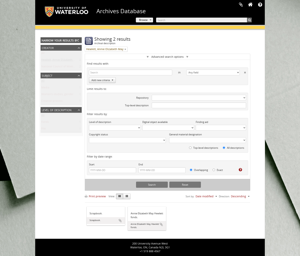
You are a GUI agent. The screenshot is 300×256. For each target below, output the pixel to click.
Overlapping (199, 170)
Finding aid (202, 122)
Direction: (224, 196)
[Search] (204, 20)
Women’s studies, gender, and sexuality (66, 95)
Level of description (57, 109)
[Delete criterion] (243, 72)
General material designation (185, 134)
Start (92, 164)
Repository (142, 97)
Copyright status (98, 134)
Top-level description (137, 105)
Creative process (52, 101)
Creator (48, 47)
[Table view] (126, 196)
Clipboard (241, 5)
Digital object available (155, 122)
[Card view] (119, 196)
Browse (143, 20)
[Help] (239, 170)
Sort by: (190, 196)
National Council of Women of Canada (65, 67)
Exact (218, 170)
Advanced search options (167, 57)
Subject (47, 75)
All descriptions (233, 148)
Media (45, 88)
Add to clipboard (120, 221)
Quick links (260, 5)
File (43, 129)
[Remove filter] (125, 49)
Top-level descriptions (203, 148)
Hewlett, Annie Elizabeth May (60, 60)
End (141, 164)
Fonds (45, 122)
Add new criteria (102, 80)
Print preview (95, 196)
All (43, 54)
